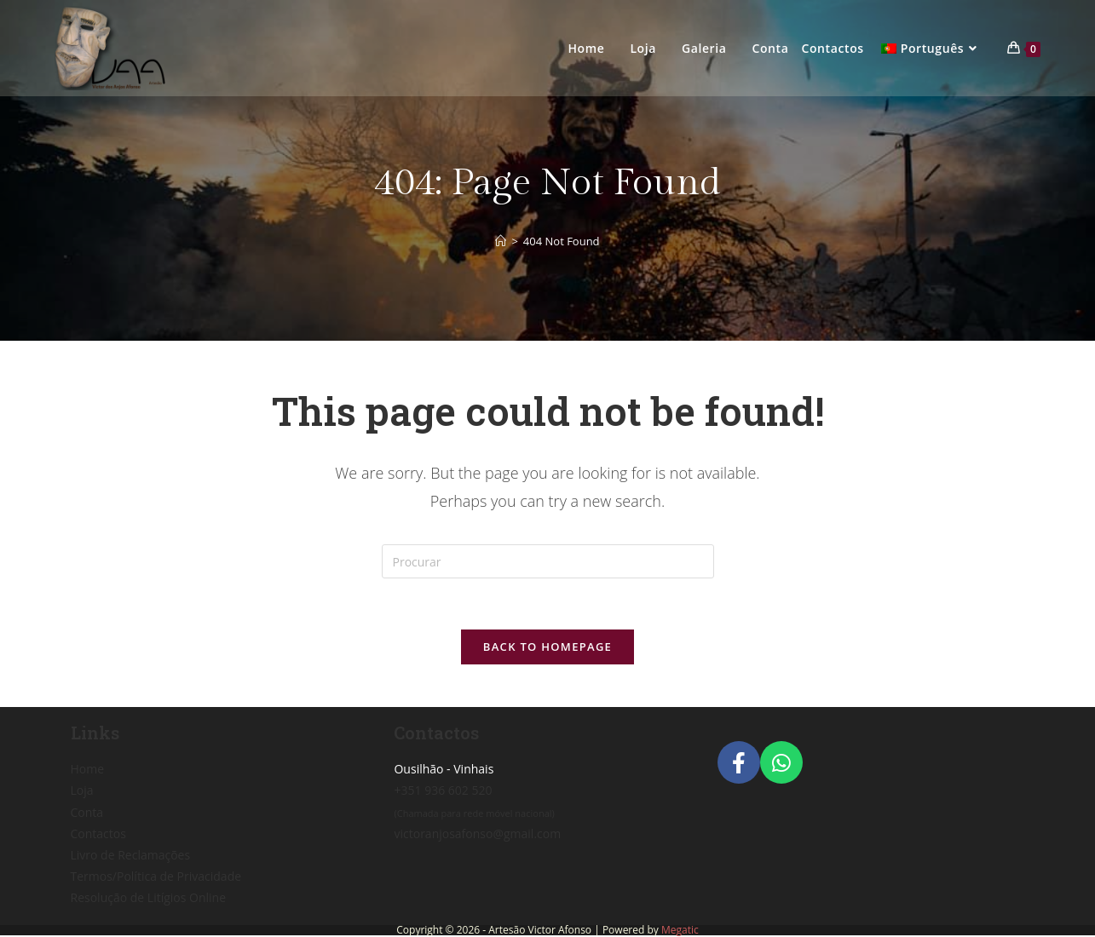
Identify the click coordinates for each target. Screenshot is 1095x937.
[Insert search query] (548, 561)
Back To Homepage (547, 646)
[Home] (500, 241)
